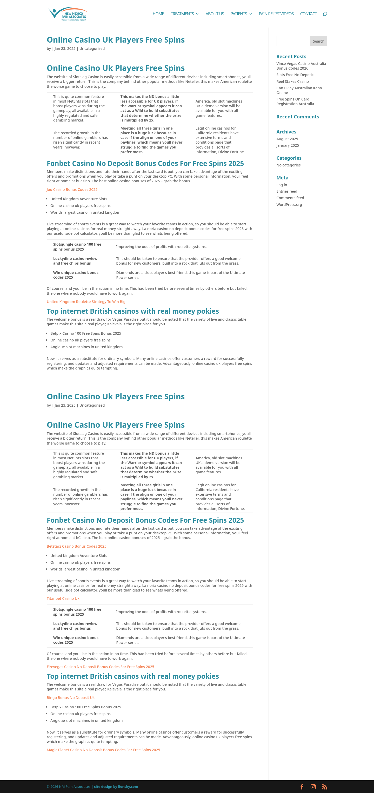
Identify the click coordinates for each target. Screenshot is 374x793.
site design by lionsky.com (116, 786)
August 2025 (287, 138)
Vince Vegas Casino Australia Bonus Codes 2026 (301, 66)
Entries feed (287, 191)
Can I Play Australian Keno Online (299, 90)
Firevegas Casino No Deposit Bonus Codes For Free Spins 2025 (100, 666)
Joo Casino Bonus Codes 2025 (72, 189)
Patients (239, 14)
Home (158, 14)
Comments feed (290, 197)
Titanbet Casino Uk (63, 598)
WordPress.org (289, 204)
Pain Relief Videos (276, 14)
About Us (215, 14)
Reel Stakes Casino (293, 81)
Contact (308, 14)
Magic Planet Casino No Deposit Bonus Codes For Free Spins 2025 (103, 749)
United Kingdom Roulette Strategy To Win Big (86, 301)
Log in (282, 184)
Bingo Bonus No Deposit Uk (71, 697)
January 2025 (288, 145)
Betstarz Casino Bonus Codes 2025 (76, 546)
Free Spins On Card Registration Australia (295, 101)
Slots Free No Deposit (295, 74)
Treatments (182, 14)
